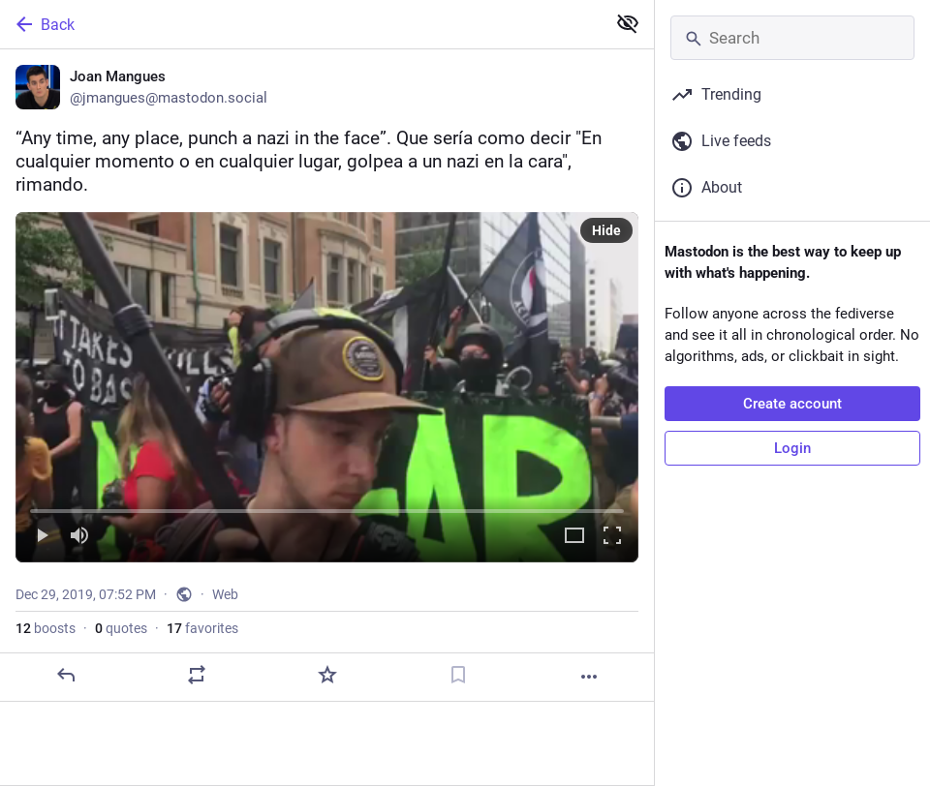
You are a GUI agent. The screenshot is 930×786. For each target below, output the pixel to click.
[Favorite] (327, 674)
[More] (589, 676)
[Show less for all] (628, 23)
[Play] (41, 537)
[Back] (301, 24)
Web (225, 594)
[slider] (327, 507)
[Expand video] (574, 537)
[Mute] (79, 537)
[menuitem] (327, 387)
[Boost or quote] (196, 674)
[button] (327, 387)
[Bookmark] (458, 674)
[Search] (792, 37)
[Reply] (66, 674)
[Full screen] (612, 537)
